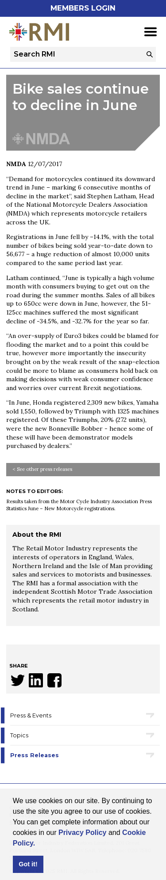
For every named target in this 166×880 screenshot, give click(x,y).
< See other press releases (42, 469)
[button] (38, 843)
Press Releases (34, 755)
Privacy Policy (82, 832)
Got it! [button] (28, 864)
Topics (19, 735)
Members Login (83, 8)
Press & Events (30, 715)
